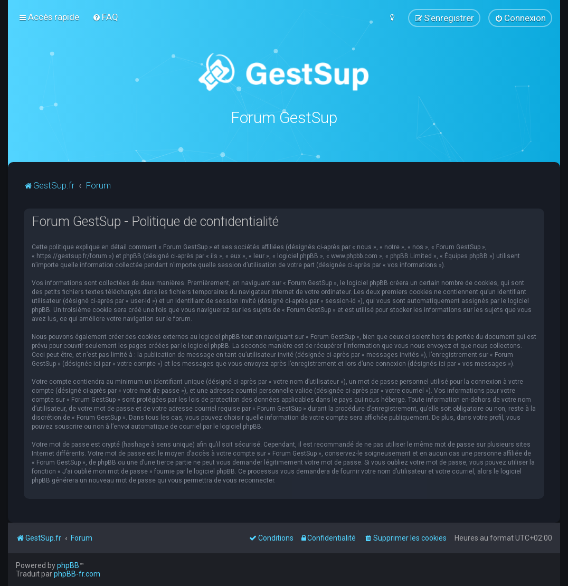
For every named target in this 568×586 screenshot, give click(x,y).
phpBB (68, 565)
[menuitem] (105, 17)
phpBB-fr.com (77, 574)
